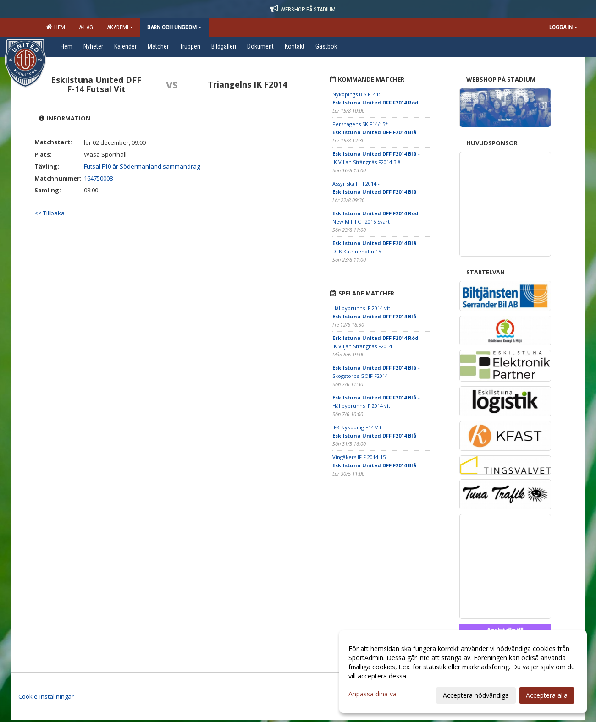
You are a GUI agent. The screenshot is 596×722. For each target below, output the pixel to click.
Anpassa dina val (373, 694)
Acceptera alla (547, 695)
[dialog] (463, 671)
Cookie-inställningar (46, 696)
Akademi (120, 27)
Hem (55, 27)
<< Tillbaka (49, 213)
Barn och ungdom (174, 27)
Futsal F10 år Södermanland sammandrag (142, 166)
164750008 (98, 178)
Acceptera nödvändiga (476, 695)
